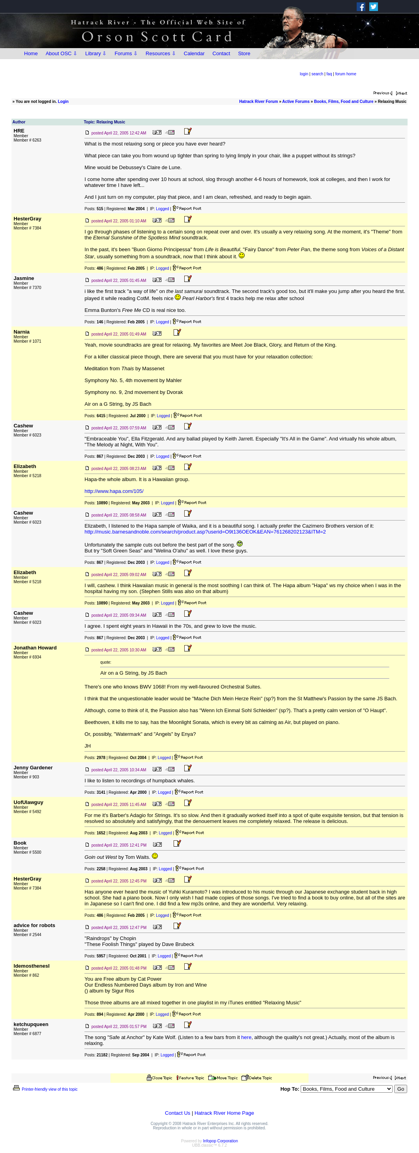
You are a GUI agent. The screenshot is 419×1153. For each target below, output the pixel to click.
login (304, 74)
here (246, 1037)
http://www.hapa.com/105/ (114, 491)
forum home (345, 74)
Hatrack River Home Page (224, 1113)
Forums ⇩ (126, 53)
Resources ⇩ (161, 53)
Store (244, 53)
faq (329, 74)
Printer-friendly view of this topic (45, 1089)
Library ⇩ (96, 53)
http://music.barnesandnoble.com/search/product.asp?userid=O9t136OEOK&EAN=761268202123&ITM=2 (205, 532)
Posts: (93, 209)
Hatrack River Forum (258, 101)
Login (63, 101)
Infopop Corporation (220, 1141)
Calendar (194, 53)
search (317, 74)
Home (31, 53)
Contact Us (177, 1113)
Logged (162, 209)
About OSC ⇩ (61, 53)
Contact (221, 53)
